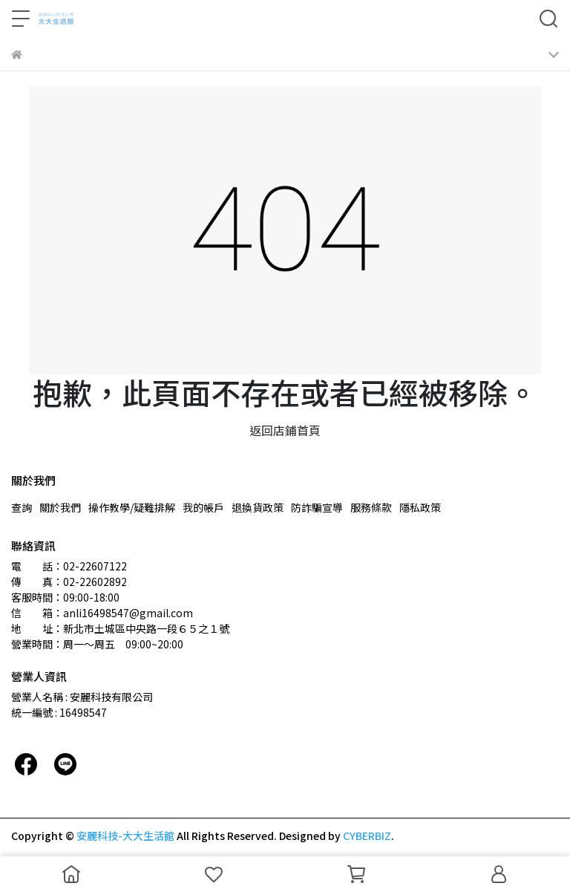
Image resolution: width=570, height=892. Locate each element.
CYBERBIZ (367, 835)
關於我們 (60, 507)
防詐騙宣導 (317, 507)
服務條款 (371, 507)
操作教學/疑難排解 (131, 507)
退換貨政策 (258, 507)
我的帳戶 (203, 507)
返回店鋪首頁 (285, 430)
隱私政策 (420, 507)
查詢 (21, 507)
